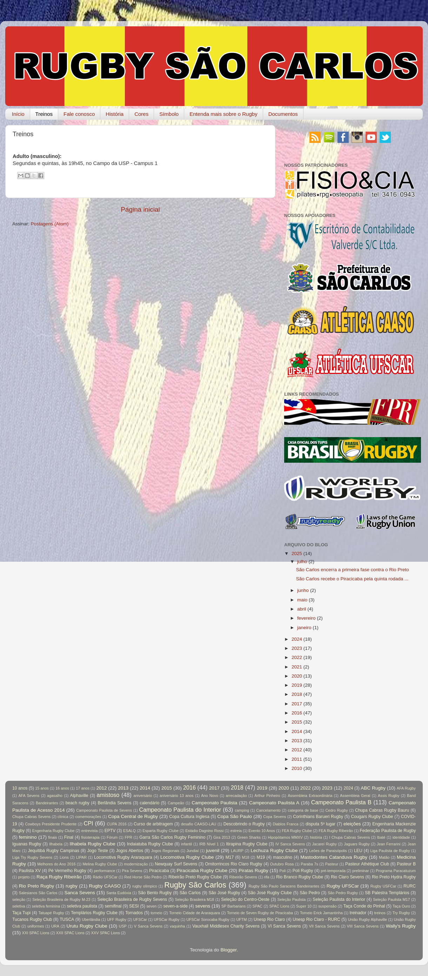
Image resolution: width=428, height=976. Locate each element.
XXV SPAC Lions (105, 933)
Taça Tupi (21, 912)
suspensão (327, 906)
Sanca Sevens (79, 892)
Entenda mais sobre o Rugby (223, 114)
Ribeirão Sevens (243, 877)
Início (18, 114)
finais (52, 837)
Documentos (283, 114)
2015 (297, 722)
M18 (245, 857)
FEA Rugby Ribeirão (336, 831)
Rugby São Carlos (195, 885)
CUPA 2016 (117, 824)
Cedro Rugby (337, 810)
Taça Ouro (401, 906)
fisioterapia (90, 837)
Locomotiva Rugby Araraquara (123, 857)
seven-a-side (175, 906)
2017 (297, 703)
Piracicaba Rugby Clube (201, 870)
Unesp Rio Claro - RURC (316, 919)
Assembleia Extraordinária (310, 795)
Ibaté (381, 837)
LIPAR (81, 857)
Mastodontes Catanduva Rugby (333, 857)
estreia (236, 831)
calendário (149, 802)
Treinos (44, 114)
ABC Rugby (373, 788)
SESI (134, 906)
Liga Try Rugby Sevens (32, 857)
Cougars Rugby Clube (372, 816)
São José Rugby (224, 892)
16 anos (62, 788)
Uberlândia (91, 919)
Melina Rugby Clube (99, 864)
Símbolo (169, 114)
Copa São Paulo (234, 816)
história (316, 837)
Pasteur (331, 864)
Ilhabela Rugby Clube (92, 843)
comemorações (88, 817)
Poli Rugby (303, 870)
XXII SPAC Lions (70, 933)
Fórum (112, 837)
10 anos (19, 788)
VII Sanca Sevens (324, 926)
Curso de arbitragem (153, 824)
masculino (282, 857)
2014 (297, 731)
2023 (297, 648)
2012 (297, 749)
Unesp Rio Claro (269, 919)
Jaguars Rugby (356, 844)
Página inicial (140, 209)
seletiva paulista (82, 906)
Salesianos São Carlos (38, 893)
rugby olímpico (144, 886)
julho (302, 561)
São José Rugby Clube (270, 892)
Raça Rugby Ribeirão (59, 876)
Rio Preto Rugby (36, 886)
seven (151, 906)
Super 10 (304, 906)
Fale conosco (79, 114)
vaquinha (177, 926)
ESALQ (129, 831)
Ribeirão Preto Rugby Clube (195, 877)
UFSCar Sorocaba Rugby (207, 919)
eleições (352, 823)
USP (123, 926)
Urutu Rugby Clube (87, 926)
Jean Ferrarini (388, 844)
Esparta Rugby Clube (160, 831)
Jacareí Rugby (324, 844)
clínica (63, 817)
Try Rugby (401, 913)
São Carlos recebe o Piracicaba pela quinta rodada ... (352, 578)
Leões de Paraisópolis (328, 851)
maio (302, 599)
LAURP (237, 851)
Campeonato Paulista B (341, 802)
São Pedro (310, 892)
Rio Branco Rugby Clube (299, 877)
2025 (297, 553)
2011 (297, 759)
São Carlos (190, 892)
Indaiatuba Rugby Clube (150, 844)
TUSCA (67, 919)
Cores (141, 114)
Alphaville (79, 795)
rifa (266, 877)
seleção (18, 899)
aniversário (143, 795)
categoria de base (303, 810)
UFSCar (140, 919)
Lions (64, 857)
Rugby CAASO (105, 886)
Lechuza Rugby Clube (273, 850)
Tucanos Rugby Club (32, 919)
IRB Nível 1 (209, 844)
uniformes (35, 926)
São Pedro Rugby (343, 893)
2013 (297, 740)
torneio (156, 913)
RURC (409, 886)
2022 (297, 657)
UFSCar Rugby (166, 919)
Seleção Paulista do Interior (339, 899)
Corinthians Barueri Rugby (318, 816)
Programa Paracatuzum (396, 871)
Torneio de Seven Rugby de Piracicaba (260, 913)
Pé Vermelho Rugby (67, 870)
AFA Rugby (406, 788)
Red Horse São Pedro (142, 877)
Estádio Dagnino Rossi (204, 831)
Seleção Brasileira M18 (194, 899)
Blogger (228, 949)
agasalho (54, 795)
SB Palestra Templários (387, 892)
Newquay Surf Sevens (176, 864)
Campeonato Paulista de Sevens (104, 810)
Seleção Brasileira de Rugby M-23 (61, 899)
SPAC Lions (279, 906)
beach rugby (77, 802)
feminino (28, 837)
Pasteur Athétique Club (367, 864)
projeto (23, 877)
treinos (380, 913)
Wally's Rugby (401, 926)
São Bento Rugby (155, 892)
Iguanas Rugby (26, 844)
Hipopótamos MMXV (285, 837)
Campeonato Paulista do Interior (180, 809)
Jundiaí (193, 851)
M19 (260, 857)
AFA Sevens (28, 795)
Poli (282, 871)
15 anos (42, 788)
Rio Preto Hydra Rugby (394, 877)
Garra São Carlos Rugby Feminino (172, 837)
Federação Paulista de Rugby (388, 830)
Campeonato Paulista (214, 802)
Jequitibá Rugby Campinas (53, 850)
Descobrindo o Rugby (244, 824)
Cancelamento (268, 810)
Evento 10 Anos (261, 831)
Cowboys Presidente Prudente (50, 824)
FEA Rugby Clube (297, 831)
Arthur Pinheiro (267, 795)
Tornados (134, 912)
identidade (401, 837)
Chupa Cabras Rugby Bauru (382, 810)
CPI (88, 823)
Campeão (176, 803)
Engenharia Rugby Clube (53, 831)
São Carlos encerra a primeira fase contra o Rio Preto (352, 569)
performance (104, 871)
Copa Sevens (274, 817)
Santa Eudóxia (118, 893)
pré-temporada (333, 871)
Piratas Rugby (253, 870)
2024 (297, 639)
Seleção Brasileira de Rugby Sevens (132, 899)
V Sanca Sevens (148, 926)
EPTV (110, 830)
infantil (186, 844)
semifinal (113, 906)
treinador (358, 912)
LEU (358, 850)
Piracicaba (159, 870)
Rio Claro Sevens (347, 877)
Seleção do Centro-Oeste (245, 899)
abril (301, 609)
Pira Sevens (132, 871)
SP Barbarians (233, 906)
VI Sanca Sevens (284, 926)
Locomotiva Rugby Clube (187, 857)
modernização (136, 864)
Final (68, 837)
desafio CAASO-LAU (198, 824)
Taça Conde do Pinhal (364, 906)
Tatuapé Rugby (51, 913)
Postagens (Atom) (50, 223)
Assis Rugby (388, 795)
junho (303, 590)
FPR (128, 837)
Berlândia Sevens (114, 802)
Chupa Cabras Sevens (31, 817)
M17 (230, 857)
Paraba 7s (309, 864)
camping (242, 810)
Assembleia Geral (355, 795)
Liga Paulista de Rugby (390, 851)
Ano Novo (209, 795)
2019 (297, 685)
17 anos (82, 788)
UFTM (241, 919)
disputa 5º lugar (320, 824)
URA (55, 926)
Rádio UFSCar (105, 877)
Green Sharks (249, 837)
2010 (297, 768)
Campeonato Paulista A (274, 802)
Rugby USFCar (383, 886)
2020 (297, 676)
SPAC (258, 906)
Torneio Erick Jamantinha (321, 913)
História (114, 114)
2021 (297, 667)
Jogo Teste (97, 850)
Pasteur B (406, 864)
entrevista (89, 831)
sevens (202, 906)
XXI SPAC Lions (35, 933)
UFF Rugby (116, 919)
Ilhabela (55, 844)
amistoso (108, 795)
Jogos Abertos (129, 850)
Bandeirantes (47, 803)
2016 (297, 712)
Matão (384, 857)
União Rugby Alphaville (367, 919)
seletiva (18, 906)
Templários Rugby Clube (94, 912)
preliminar (360, 871)
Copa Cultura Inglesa (189, 816)
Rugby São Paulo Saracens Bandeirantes (283, 886)
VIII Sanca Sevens (363, 926)
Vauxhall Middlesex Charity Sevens (226, 926)
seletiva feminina (46, 906)
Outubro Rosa (282, 864)
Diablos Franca (285, 824)
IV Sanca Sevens (290, 844)
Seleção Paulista (291, 899)
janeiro (304, 627)
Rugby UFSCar (343, 886)
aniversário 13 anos (177, 795)
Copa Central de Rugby (133, 816)
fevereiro (306, 618)
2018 (297, 694)
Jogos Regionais (165, 851)
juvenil (212, 850)
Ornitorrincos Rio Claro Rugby (233, 864)
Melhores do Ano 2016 (56, 864)
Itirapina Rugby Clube (246, 844)
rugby (72, 886)
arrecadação (236, 795)
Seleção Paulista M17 (391, 899)
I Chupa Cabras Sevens (349, 837)
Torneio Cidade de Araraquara (194, 913)
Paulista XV (30, 870)
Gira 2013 (221, 837)
